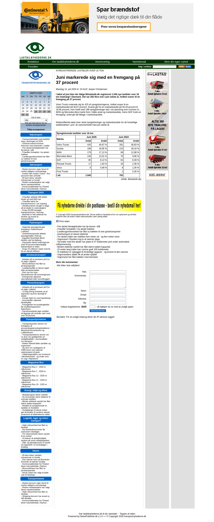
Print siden (64, 221)
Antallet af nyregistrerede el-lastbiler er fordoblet (34, 407)
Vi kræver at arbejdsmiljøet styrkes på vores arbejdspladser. (35, 439)
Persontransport (35, 282)
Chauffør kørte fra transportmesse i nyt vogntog (34, 202)
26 (36, 112)
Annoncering (102, 61)
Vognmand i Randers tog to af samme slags (78, 239)
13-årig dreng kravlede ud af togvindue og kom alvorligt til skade (34, 293)
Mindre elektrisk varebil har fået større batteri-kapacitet (35, 402)
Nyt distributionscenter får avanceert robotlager (33, 430)
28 (44, 112)
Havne (35, 451)
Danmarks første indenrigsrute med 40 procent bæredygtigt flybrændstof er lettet (35, 244)
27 (40, 112)
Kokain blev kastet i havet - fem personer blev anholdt (35, 174)
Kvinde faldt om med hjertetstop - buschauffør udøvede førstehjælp (36, 300)
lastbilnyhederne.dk (40, 48)
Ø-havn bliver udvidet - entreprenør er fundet (32, 179)
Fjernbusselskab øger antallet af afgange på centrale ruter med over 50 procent (35, 313)
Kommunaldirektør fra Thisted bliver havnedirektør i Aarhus (35, 188)
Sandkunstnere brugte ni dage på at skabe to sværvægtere (35, 207)
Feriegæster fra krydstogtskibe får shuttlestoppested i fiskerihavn (35, 307)
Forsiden (33, 66)
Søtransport (36, 165)
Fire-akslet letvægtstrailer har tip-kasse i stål (78, 226)
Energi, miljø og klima (35, 390)
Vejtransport (35, 134)
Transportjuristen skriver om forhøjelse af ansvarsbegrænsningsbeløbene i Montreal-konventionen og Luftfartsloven (35, 328)
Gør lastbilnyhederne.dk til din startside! (98, 514)
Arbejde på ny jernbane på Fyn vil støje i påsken (35, 260)
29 (49, 112)
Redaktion (33, 61)
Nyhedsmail (139, 61)
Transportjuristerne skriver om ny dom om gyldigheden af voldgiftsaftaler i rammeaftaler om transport (35, 338)
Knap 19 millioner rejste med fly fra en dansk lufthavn (35, 250)
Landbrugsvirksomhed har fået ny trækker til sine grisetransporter (35, 158)
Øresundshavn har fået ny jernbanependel (33, 265)
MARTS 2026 (36, 93)
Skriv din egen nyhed (176, 61)
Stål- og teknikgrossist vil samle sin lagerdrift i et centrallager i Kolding (35, 445)
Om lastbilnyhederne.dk (65, 61)
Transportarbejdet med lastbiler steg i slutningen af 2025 (35, 140)
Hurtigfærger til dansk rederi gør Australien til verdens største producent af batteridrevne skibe (35, 412)
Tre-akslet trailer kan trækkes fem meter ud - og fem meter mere (88, 236)
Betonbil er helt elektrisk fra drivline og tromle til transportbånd (34, 216)
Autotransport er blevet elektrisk (72, 234)
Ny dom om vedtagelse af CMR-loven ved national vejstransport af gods (33, 350)
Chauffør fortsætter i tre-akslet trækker (76, 229)
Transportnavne (36, 478)
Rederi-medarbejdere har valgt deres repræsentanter (35, 183)
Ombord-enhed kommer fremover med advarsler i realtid (35, 144)
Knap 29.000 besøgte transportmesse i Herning (32, 211)
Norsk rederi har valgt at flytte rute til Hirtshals (35, 474)
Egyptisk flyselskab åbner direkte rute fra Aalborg (33, 239)
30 (23, 115)
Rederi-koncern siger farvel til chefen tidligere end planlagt (35, 170)
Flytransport (35, 222)
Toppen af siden (127, 514)
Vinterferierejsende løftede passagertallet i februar (33, 235)
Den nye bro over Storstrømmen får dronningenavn (36, 273)
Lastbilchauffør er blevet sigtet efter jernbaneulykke (35, 269)
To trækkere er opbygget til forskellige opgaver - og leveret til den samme (92, 252)
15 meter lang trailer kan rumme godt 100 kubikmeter (83, 249)
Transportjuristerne (36, 319)
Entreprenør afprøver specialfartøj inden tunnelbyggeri (35, 278)
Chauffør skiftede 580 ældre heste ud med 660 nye (34, 198)
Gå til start (35, 117)
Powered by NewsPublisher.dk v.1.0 (85, 516)
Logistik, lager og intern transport (35, 419)
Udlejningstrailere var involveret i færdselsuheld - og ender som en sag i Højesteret (35, 356)
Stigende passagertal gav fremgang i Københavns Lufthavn (33, 229)
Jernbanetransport (35, 255)
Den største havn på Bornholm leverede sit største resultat (35, 460)
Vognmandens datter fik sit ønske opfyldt (77, 254)
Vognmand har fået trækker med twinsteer (77, 257)
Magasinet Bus (36, 362)
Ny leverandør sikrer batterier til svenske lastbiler (35, 398)
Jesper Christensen (97, 89)
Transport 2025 (36, 192)
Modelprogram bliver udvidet (35, 395)
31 (27, 115)
